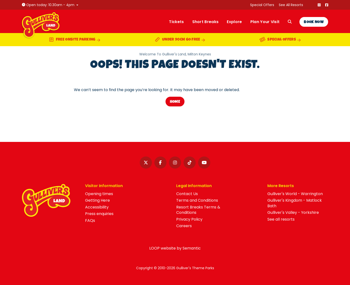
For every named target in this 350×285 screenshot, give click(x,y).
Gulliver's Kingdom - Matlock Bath (294, 203)
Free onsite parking (74, 40)
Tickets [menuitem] (176, 22)
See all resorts (281, 219)
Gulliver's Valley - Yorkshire (293, 212)
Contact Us (187, 194)
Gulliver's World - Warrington (295, 194)
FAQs (90, 220)
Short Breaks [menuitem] (205, 22)
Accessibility (97, 207)
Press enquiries (99, 213)
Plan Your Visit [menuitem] (265, 22)
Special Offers (262, 4)
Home (175, 102)
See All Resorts (291, 4)
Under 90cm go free (180, 40)
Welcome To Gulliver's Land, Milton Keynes (175, 54)
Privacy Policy (189, 219)
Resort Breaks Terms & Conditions (198, 209)
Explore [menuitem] (234, 22)
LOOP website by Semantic (175, 248)
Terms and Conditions (197, 200)
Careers (184, 226)
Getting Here (97, 200)
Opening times (99, 194)
